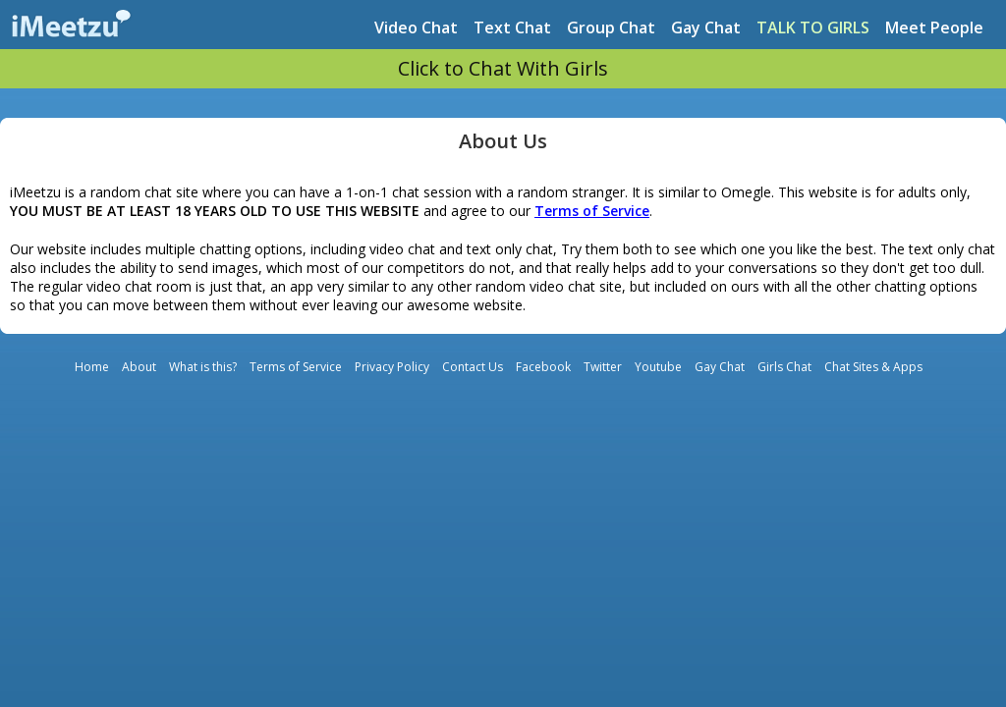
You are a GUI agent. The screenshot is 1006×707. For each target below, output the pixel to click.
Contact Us (472, 366)
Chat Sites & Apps (873, 366)
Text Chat (512, 27)
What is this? (203, 366)
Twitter (603, 366)
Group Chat (611, 27)
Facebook (543, 366)
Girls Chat (784, 366)
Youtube (658, 366)
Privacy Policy (392, 366)
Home (92, 366)
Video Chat (416, 27)
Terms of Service (296, 366)
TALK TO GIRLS (812, 27)
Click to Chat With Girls (503, 68)
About (139, 366)
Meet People (934, 27)
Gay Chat (706, 27)
